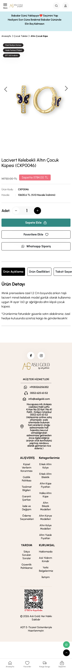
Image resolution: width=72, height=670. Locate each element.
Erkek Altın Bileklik (45, 475)
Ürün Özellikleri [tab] (39, 271)
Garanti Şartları (26, 498)
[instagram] (41, 355)
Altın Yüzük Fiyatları (45, 536)
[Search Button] (56, 5)
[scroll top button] (66, 652)
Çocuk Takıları (21, 36)
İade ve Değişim (26, 508)
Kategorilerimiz (49, 458)
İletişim (46, 577)
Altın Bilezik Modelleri (45, 506)
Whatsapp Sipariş (36, 246)
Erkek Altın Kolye (45, 466)
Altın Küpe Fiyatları (45, 485)
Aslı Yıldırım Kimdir (45, 559)
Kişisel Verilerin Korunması (26, 468)
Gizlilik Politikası (26, 479)
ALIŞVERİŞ (27, 458)
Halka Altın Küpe (45, 495)
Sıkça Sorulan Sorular (26, 555)
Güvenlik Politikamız (26, 566)
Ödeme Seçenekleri (27, 517)
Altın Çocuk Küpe (39, 36)
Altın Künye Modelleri (45, 517)
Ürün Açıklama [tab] (13, 271)
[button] (66, 89)
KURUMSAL (47, 545)
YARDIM (26, 545)
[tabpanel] (36, 301)
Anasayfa (6, 36)
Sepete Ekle (36, 222)
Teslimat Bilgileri (27, 488)
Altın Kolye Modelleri (46, 527)
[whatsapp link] (66, 644)
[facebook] (31, 355)
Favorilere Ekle (36, 234)
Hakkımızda (45, 551)
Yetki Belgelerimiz (46, 569)
